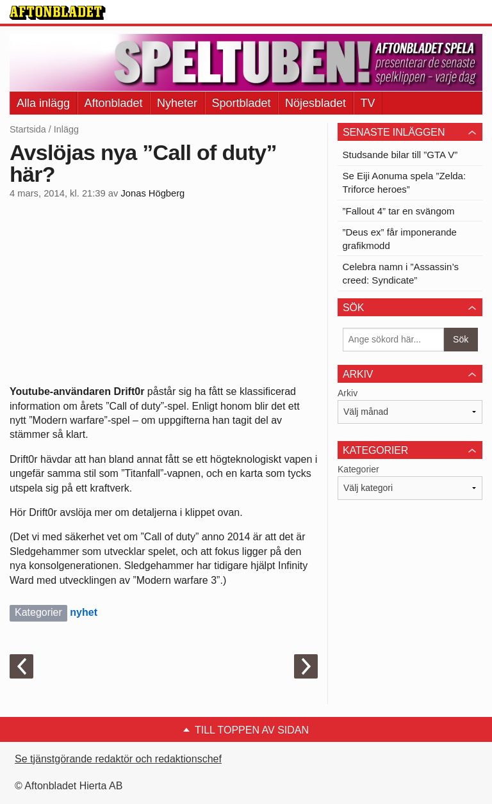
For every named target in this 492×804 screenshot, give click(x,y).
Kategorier (358, 469)
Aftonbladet (114, 103)
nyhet (83, 612)
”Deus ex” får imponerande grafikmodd (400, 239)
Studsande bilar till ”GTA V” (400, 154)
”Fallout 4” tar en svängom (399, 210)
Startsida (28, 129)
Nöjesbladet (315, 103)
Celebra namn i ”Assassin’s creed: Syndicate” (401, 273)
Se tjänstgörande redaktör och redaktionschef (118, 758)
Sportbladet (241, 103)
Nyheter (177, 103)
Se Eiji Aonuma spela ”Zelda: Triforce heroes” (404, 182)
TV (368, 103)
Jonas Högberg (152, 193)
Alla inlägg (43, 103)
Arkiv (347, 393)
